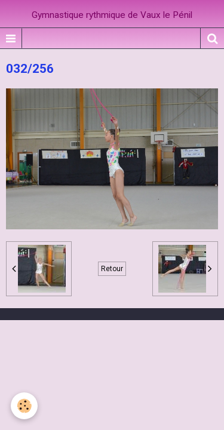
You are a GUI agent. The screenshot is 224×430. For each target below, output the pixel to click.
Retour (112, 269)
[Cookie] (24, 405)
